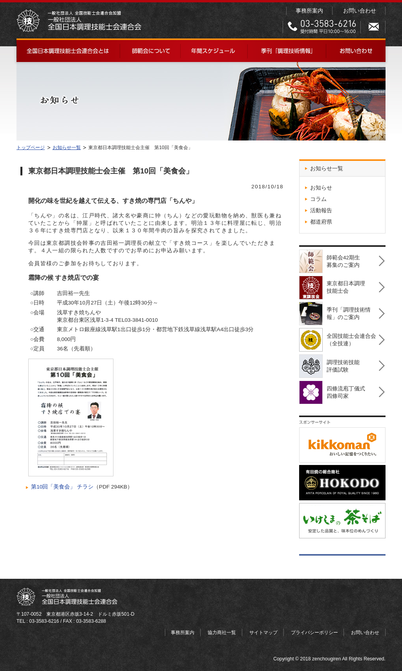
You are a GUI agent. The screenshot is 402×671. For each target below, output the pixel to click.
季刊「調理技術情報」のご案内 (335, 311)
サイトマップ (263, 632)
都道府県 (321, 222)
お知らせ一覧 (326, 168)
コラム (318, 199)
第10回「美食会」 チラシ (62, 487)
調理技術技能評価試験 (329, 364)
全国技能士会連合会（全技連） (337, 337)
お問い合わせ (359, 11)
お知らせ (321, 188)
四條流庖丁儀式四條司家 (332, 390)
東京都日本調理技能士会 (332, 285)
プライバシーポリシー (314, 632)
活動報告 (321, 210)
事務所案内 (309, 11)
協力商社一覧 (222, 632)
